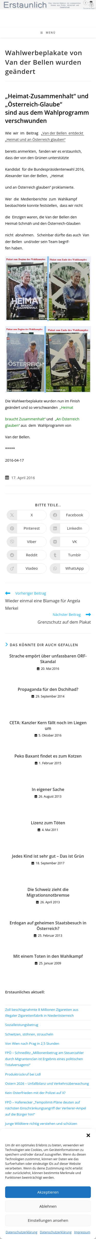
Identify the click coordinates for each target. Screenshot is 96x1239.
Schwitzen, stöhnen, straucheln (29, 1034)
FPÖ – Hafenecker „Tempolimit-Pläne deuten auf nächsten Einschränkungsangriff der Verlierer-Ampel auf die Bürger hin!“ (45, 1108)
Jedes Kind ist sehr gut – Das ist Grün (48, 856)
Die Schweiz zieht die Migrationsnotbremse (48, 892)
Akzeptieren (48, 1192)
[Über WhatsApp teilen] (70, 568)
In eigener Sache (48, 789)
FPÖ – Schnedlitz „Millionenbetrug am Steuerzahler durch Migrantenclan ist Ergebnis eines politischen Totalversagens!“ (44, 1058)
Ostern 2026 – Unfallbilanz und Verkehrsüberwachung (47, 1083)
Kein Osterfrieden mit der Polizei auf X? (35, 1092)
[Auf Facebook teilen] (70, 515)
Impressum (82, 1232)
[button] (88, 1135)
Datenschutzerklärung (21, 1232)
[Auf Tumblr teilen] (70, 555)
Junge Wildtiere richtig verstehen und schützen (41, 1123)
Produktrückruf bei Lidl (23, 1074)
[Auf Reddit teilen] (27, 555)
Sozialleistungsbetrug (21, 1024)
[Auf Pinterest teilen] (27, 528)
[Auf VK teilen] (70, 542)
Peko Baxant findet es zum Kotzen (48, 756)
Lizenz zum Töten (48, 823)
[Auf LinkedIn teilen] (70, 528)
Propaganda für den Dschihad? (48, 689)
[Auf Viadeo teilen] (27, 568)
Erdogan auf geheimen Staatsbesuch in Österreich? (48, 925)
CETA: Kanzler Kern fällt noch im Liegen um (48, 725)
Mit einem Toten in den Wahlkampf (48, 956)
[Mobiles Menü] (48, 32)
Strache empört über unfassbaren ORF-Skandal (48, 658)
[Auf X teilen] (27, 515)
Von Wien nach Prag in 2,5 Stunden (32, 1043)
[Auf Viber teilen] (27, 542)
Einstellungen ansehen (48, 1220)
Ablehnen (48, 1206)
